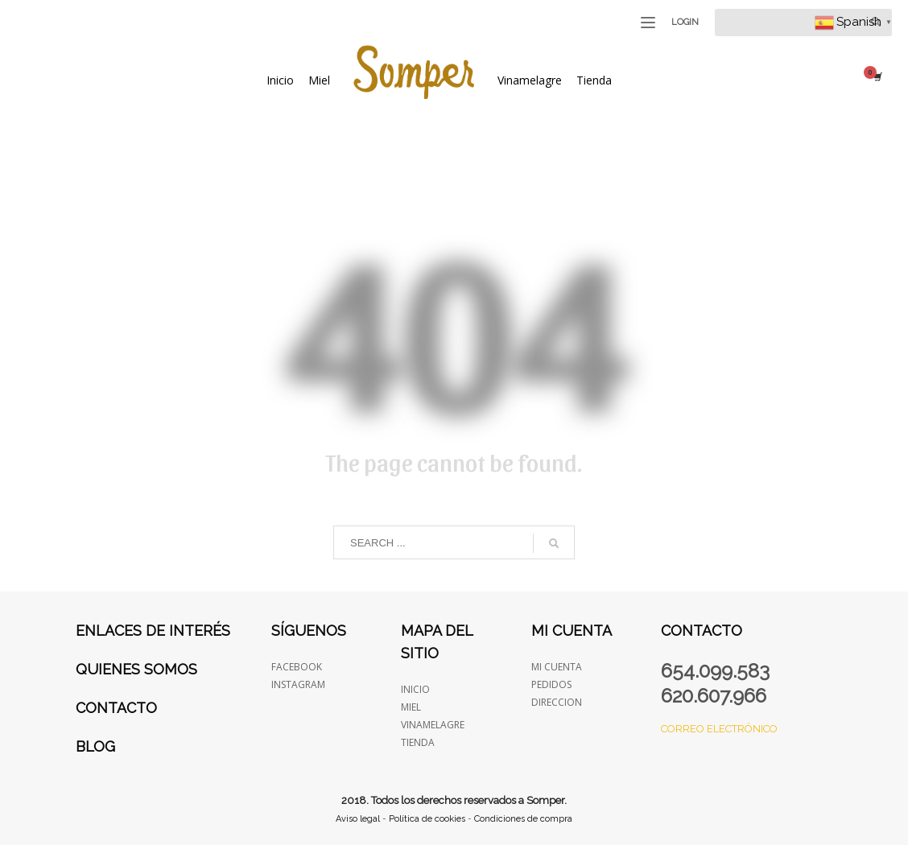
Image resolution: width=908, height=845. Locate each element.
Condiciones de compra (523, 819)
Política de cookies (427, 819)
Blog (95, 746)
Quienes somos (136, 669)
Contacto (116, 707)
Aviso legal (358, 819)
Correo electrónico (719, 729)
